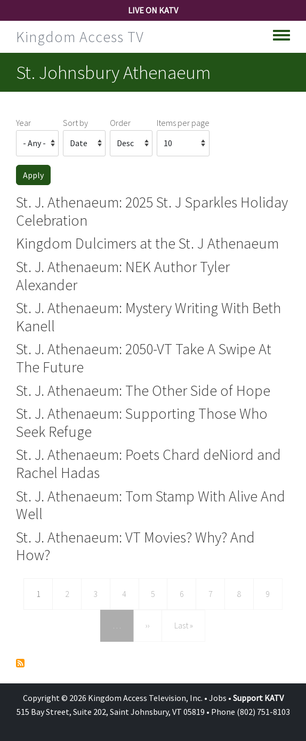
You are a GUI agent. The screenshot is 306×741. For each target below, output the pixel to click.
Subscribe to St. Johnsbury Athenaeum (20, 663)
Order (120, 122)
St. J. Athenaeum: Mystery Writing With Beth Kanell (148, 317)
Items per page (183, 122)
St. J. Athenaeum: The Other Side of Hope (143, 390)
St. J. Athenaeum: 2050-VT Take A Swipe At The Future (143, 358)
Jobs (218, 697)
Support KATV (258, 697)
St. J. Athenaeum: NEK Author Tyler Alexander (123, 275)
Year (23, 122)
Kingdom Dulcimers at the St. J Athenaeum (147, 243)
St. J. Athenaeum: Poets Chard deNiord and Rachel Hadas (148, 463)
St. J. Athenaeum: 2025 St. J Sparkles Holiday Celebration (152, 211)
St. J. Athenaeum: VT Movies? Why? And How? (135, 546)
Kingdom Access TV (80, 36)
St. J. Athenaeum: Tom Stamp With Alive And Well (150, 505)
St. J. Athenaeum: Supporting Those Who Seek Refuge (142, 422)
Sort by (75, 122)
